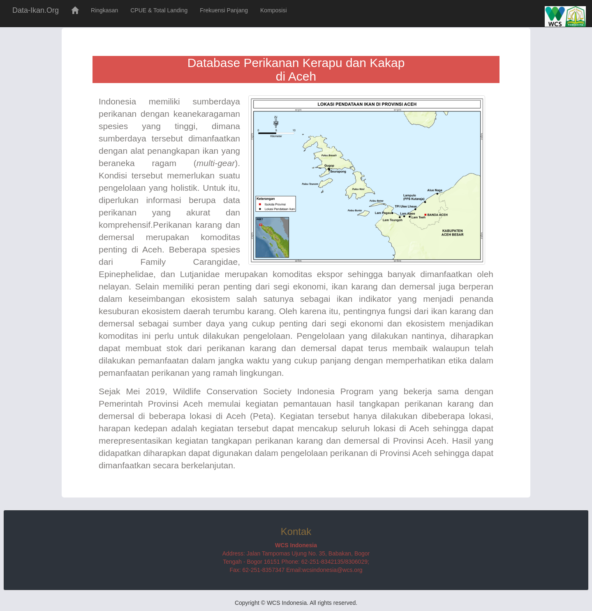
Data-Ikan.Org (35, 10)
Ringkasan (104, 10)
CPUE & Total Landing (158, 10)
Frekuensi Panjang (224, 10)
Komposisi (273, 10)
